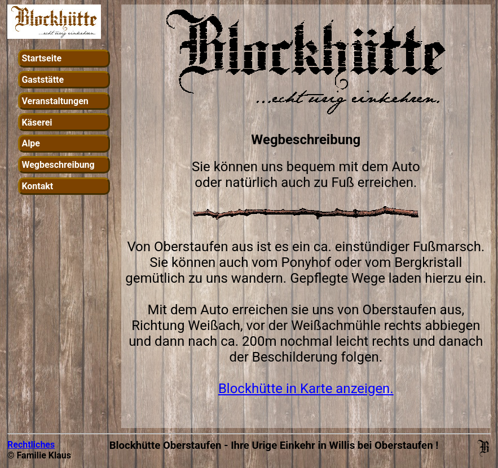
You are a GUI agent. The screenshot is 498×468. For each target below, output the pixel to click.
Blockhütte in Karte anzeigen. (306, 388)
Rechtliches (31, 444)
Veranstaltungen (54, 101)
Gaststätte (42, 79)
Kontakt (37, 186)
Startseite (41, 58)
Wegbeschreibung (57, 164)
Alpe (30, 143)
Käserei (36, 122)
